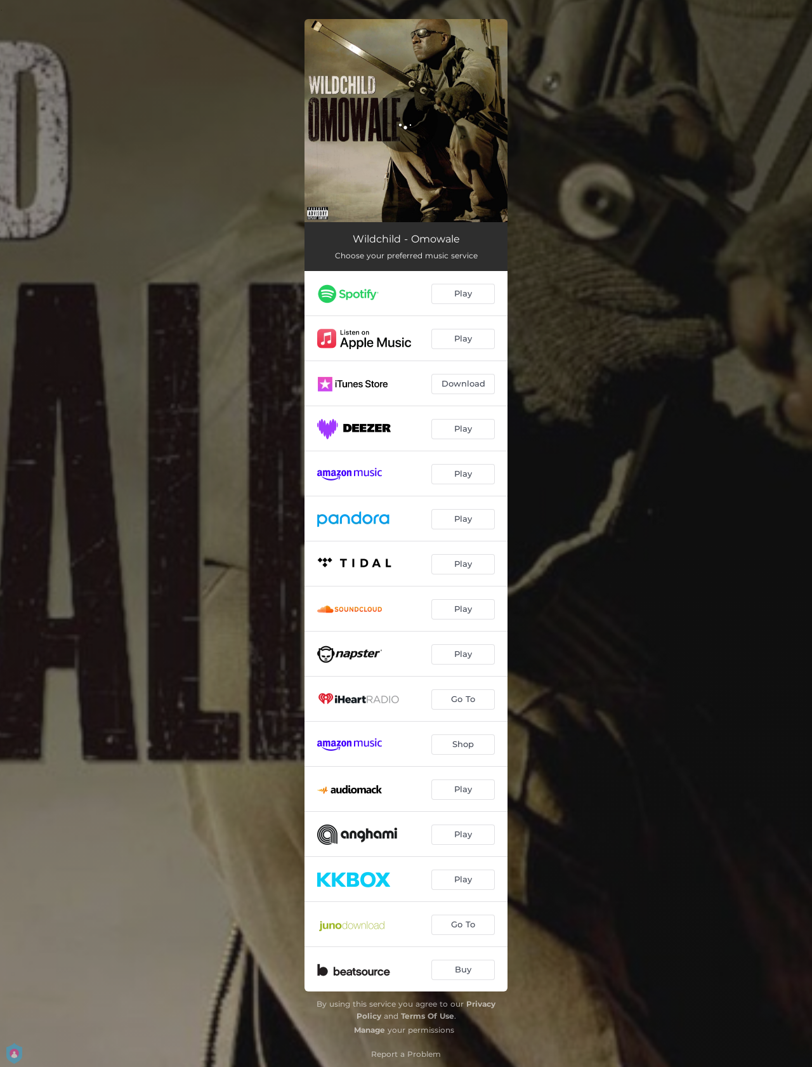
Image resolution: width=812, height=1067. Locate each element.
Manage (369, 1030)
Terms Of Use (427, 1016)
